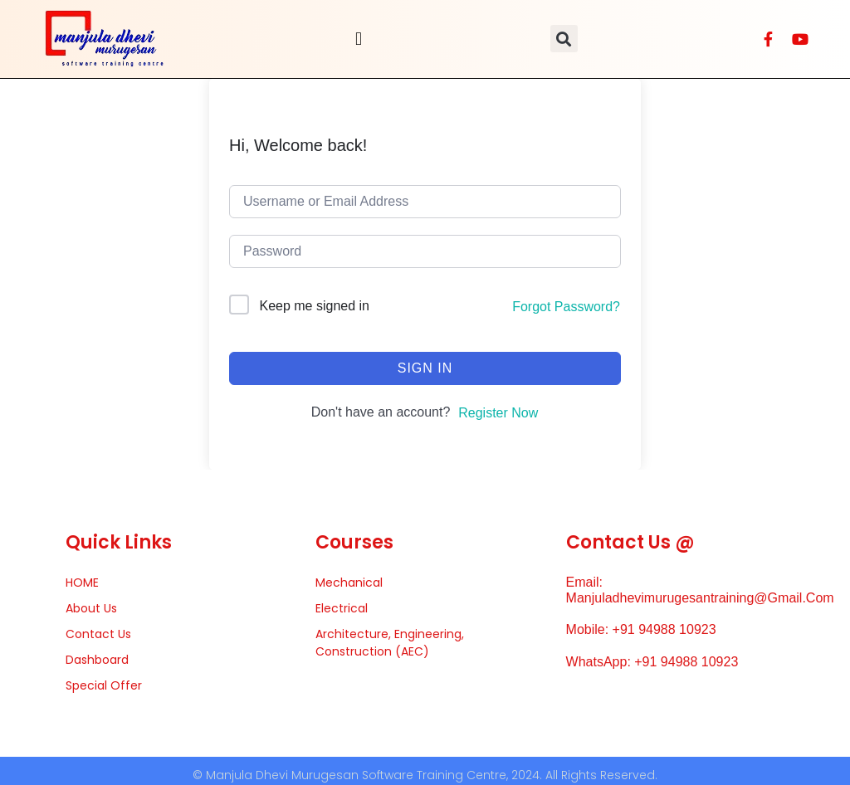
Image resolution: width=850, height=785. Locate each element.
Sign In (425, 368)
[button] (358, 38)
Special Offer (104, 685)
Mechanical (349, 582)
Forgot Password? (566, 307)
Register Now (498, 413)
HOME (82, 582)
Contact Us (98, 634)
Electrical (341, 608)
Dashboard (97, 659)
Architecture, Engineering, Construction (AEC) (389, 643)
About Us (91, 608)
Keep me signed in (314, 306)
